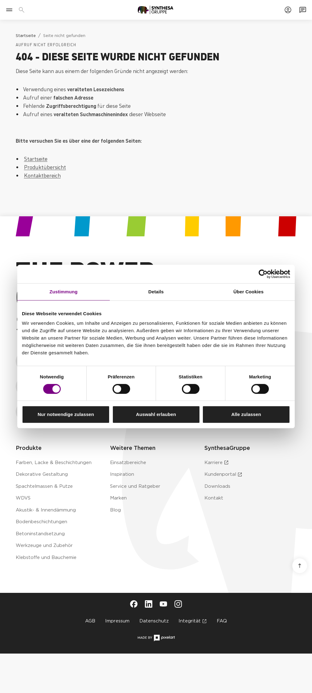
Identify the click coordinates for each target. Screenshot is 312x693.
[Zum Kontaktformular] (303, 10)
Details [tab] (156, 291)
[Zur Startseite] (155, 10)
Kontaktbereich (42, 175)
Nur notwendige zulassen (66, 414)
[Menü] (9, 10)
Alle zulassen (246, 414)
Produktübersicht (45, 166)
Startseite (35, 158)
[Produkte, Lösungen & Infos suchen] (23, 10)
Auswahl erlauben (156, 414)
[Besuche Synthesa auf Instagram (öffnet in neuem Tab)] (178, 604)
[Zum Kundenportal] (288, 10)
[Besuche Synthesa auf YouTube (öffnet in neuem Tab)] (163, 604)
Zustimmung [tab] (64, 291)
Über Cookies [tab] (248, 291)
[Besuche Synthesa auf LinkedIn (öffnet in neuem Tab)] (148, 604)
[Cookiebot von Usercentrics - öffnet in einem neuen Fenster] (263, 274)
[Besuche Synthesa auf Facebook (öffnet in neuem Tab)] (134, 604)
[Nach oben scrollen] (299, 565)
